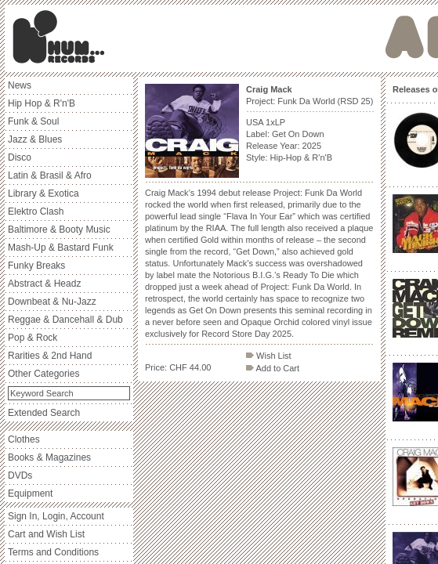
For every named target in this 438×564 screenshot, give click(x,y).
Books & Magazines (49, 457)
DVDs (20, 475)
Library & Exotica (43, 193)
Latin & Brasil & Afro (50, 175)
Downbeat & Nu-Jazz (52, 301)
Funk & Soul (33, 121)
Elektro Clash (35, 211)
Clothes (24, 439)
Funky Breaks (36, 265)
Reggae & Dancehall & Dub (65, 319)
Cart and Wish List (46, 534)
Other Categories (43, 373)
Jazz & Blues (35, 139)
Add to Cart (272, 368)
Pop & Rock (32, 337)
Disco (19, 157)
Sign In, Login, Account (56, 516)
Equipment (30, 493)
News (19, 85)
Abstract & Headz (44, 283)
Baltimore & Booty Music (59, 229)
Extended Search (44, 412)
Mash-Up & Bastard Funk (61, 247)
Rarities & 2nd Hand (50, 355)
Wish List (268, 355)
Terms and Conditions (53, 552)
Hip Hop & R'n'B (41, 103)
